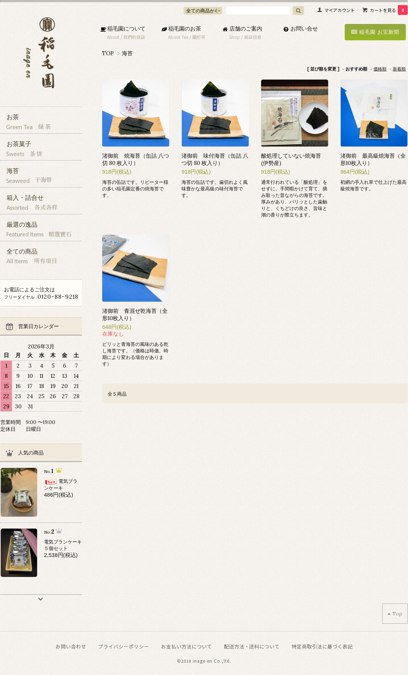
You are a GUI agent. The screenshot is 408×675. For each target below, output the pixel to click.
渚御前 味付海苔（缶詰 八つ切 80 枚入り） (214, 159)
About (113, 37)
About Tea (178, 37)
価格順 (380, 69)
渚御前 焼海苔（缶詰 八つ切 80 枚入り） (135, 159)
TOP (108, 53)
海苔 (127, 53)
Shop (234, 37)
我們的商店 (134, 37)
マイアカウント (339, 10)
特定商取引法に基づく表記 (322, 646)
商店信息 (252, 37)
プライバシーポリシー (123, 646)
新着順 (399, 69)
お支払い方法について (186, 646)
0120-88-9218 (58, 296)
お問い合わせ (71, 646)
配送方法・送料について (252, 646)
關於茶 (198, 37)
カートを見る (389, 10)
